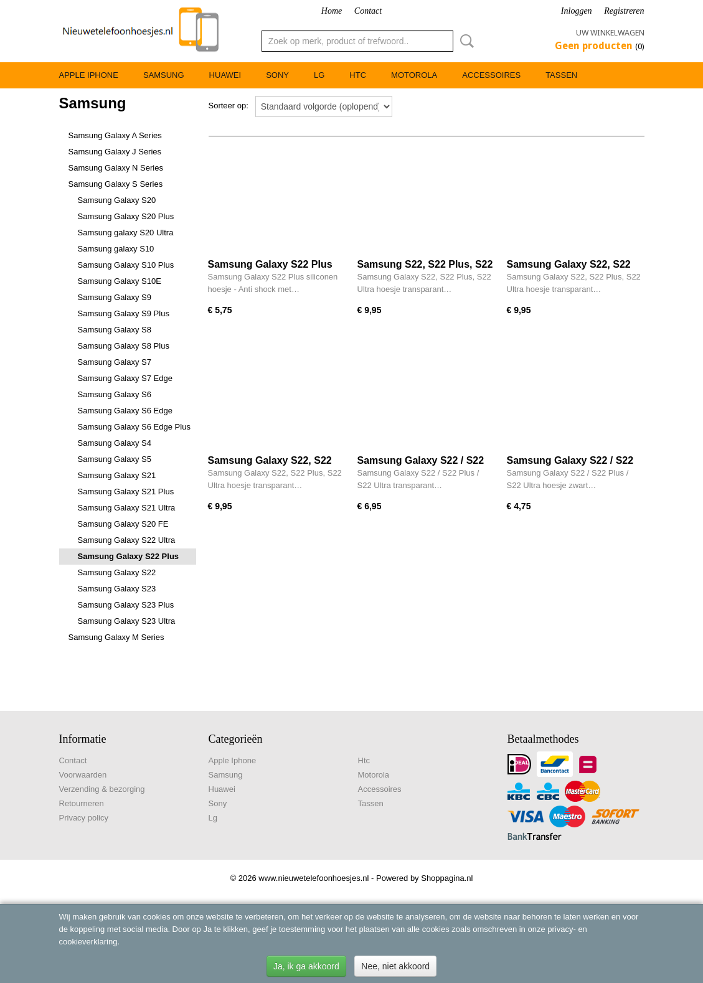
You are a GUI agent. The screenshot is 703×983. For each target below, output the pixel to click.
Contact (368, 11)
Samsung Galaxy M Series (116, 637)
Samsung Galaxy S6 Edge (125, 410)
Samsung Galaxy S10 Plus (126, 265)
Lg (319, 75)
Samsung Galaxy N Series (115, 167)
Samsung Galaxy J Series (115, 151)
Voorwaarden (83, 774)
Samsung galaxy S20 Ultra (126, 232)
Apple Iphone (88, 75)
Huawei (225, 75)
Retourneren (81, 803)
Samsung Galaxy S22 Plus (128, 556)
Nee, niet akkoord (395, 966)
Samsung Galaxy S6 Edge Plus (134, 426)
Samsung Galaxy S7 (115, 362)
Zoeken (464, 41)
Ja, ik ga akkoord (306, 966)
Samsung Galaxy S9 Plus (123, 313)
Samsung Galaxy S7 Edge (125, 378)
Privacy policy (83, 817)
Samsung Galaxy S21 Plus (126, 491)
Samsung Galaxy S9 (115, 297)
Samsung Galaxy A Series (115, 135)
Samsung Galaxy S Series (115, 184)
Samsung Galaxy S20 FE (123, 524)
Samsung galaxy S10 (116, 248)
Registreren (624, 11)
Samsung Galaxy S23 (117, 588)
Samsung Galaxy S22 (117, 572)
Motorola (414, 75)
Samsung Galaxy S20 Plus (126, 216)
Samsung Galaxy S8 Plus (123, 345)
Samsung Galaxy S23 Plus (126, 604)
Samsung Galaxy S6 (115, 394)
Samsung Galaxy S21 (117, 475)
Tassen (561, 75)
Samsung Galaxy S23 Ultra (127, 621)
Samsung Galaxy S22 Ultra (127, 540)
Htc (357, 75)
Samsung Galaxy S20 (117, 200)
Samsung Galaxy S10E (119, 281)
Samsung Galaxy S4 (115, 443)
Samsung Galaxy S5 (115, 459)
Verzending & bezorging (102, 789)
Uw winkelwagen (610, 32)
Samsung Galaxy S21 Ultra (127, 507)
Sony (277, 75)
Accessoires (491, 75)
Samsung (163, 75)
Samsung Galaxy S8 (115, 329)
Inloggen (576, 11)
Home (331, 11)
